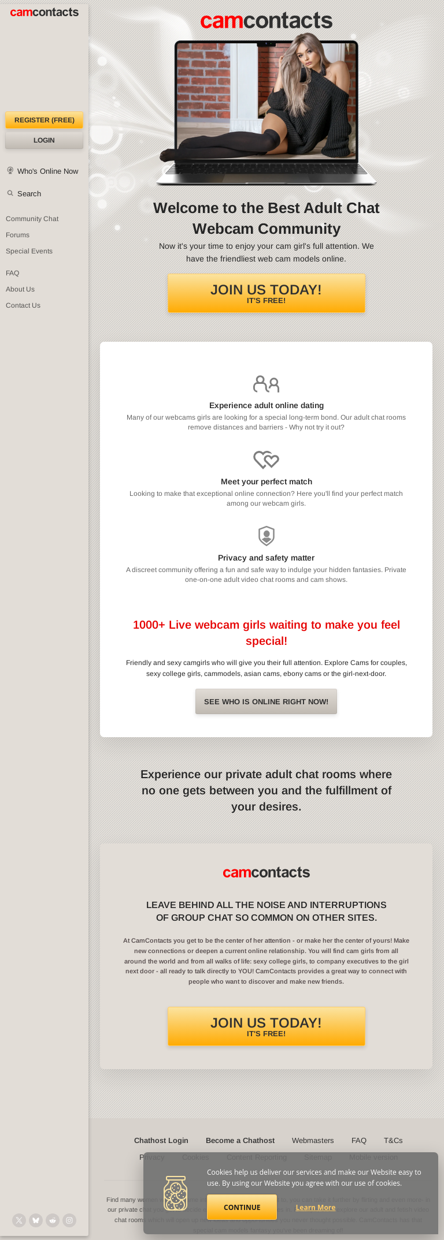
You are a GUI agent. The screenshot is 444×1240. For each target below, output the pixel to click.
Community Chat (32, 219)
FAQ (12, 273)
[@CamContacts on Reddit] (53, 1220)
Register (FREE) (44, 120)
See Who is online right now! (266, 701)
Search (29, 193)
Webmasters (313, 1140)
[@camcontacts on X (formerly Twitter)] (19, 1220)
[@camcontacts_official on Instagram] (69, 1220)
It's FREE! (266, 293)
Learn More (316, 1207)
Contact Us (23, 305)
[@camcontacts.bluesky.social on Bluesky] (36, 1220)
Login (44, 140)
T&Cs (393, 1140)
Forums (17, 235)
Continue (242, 1207)
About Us (20, 289)
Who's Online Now (47, 171)
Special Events (29, 251)
